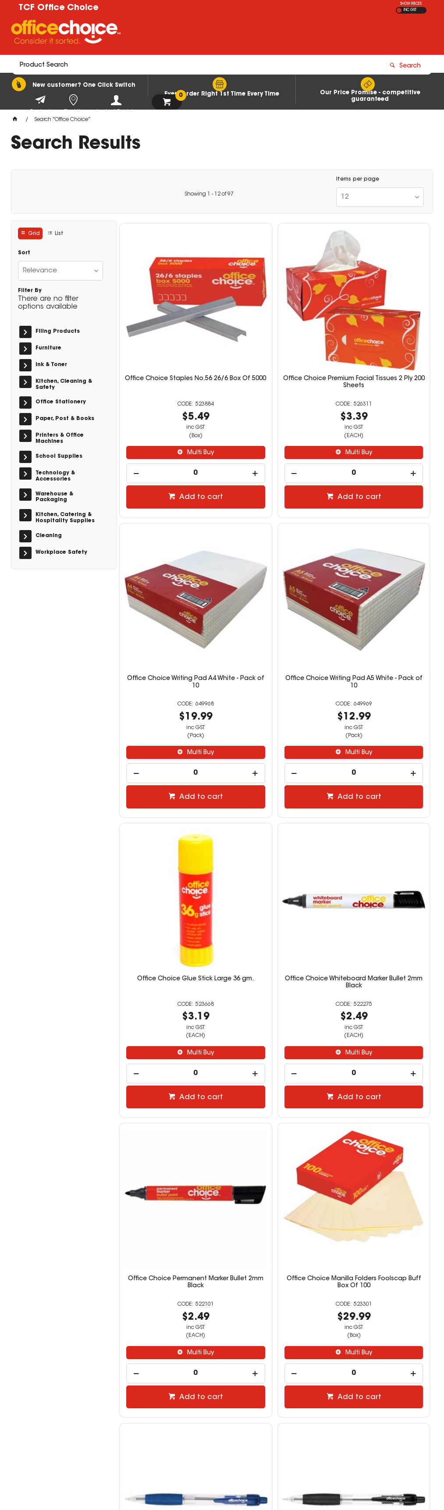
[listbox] (380, 197)
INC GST (410, 10)
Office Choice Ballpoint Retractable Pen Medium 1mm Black (169, 1114)
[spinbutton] (169, 428)
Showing (209, 194)
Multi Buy (173, 407)
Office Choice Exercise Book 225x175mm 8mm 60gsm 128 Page (380, 1114)
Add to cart (174, 452)
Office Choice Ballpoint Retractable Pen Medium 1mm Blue (380, 856)
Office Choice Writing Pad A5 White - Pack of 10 (169, 594)
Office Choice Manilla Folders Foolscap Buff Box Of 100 (275, 852)
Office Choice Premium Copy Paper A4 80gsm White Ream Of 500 (275, 1114)
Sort (24, 253)
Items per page (357, 179)
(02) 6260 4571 (337, 1375)
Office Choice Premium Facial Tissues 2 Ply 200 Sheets (274, 341)
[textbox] (170, 34)
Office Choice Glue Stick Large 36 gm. (275, 594)
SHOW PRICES (411, 4)
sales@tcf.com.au (338, 1384)
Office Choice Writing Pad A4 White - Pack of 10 (380, 337)
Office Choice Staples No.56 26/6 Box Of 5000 (169, 337)
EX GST (399, 10)
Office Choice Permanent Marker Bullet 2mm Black (169, 852)
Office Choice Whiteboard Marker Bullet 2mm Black (380, 594)
